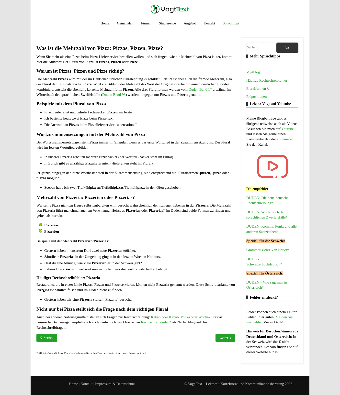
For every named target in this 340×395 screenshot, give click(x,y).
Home (73, 384)
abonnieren (285, 139)
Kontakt (86, 384)
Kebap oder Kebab (165, 317)
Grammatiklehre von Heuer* (267, 250)
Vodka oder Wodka (195, 317)
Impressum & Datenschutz (115, 384)
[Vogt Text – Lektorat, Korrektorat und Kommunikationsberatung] (170, 9)
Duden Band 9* (113, 94)
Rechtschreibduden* (156, 322)
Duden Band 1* (200, 89)
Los (287, 47)
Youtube (287, 129)
